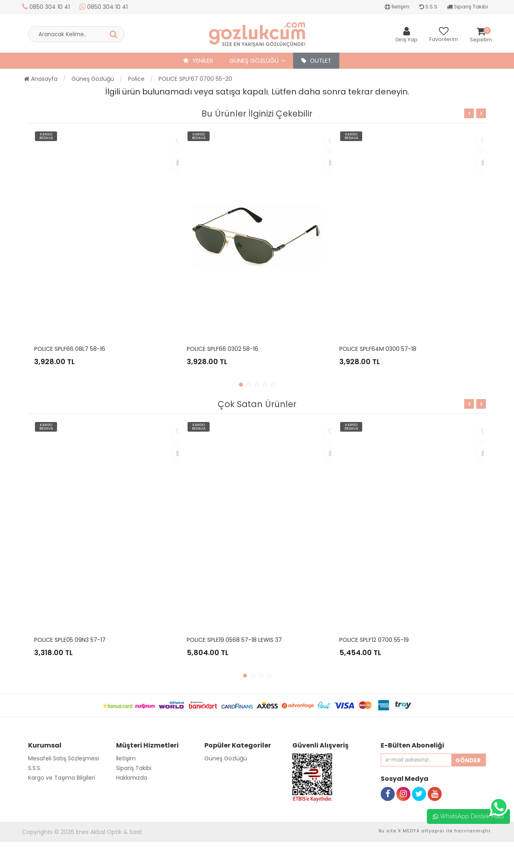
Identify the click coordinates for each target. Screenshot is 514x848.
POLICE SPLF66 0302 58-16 (222, 349)
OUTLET (316, 60)
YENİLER (198, 60)
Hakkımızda (131, 778)
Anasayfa (40, 79)
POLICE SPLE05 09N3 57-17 (70, 640)
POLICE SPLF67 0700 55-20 (195, 79)
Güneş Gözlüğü (254, 60)
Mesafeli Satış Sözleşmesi (63, 758)
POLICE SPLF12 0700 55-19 (374, 640)
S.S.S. (34, 768)
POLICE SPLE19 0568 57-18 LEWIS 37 (234, 640)
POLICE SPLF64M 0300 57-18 (377, 349)
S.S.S (428, 6)
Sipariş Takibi (467, 6)
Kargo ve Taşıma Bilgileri (61, 778)
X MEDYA (409, 831)
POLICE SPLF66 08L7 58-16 (69, 349)
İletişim (397, 6)
